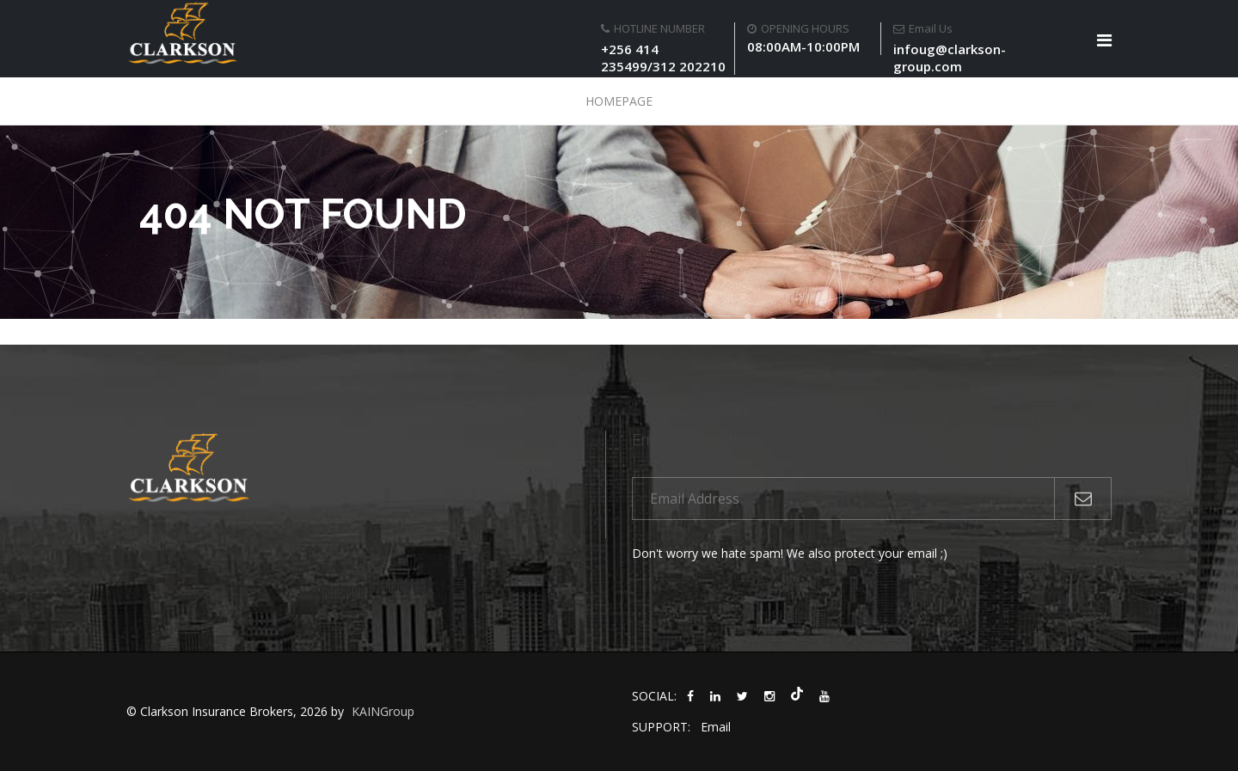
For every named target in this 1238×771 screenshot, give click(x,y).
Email (716, 727)
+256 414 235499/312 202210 (663, 57)
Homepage (619, 101)
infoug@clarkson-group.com (949, 57)
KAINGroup (383, 711)
